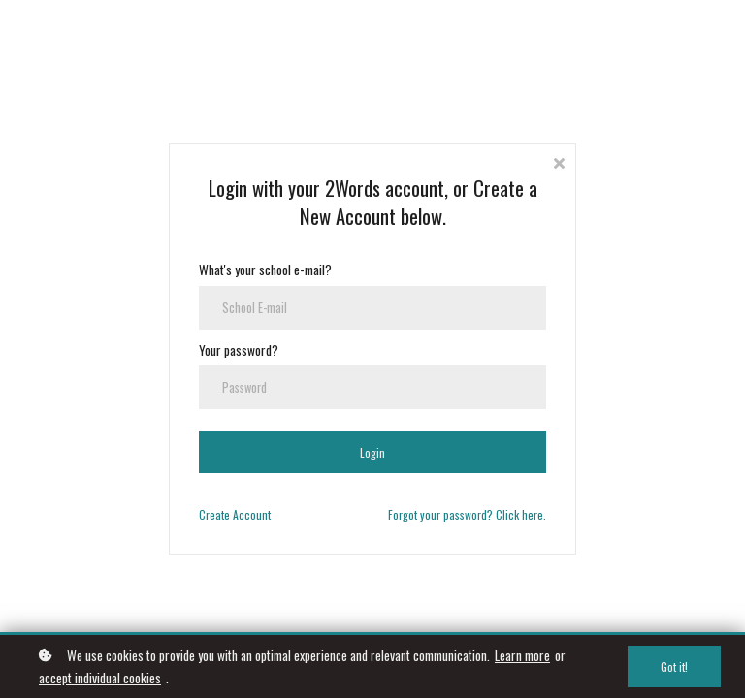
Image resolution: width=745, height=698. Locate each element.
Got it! (674, 666)
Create (214, 514)
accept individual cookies (100, 677)
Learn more (522, 655)
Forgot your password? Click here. (467, 514)
